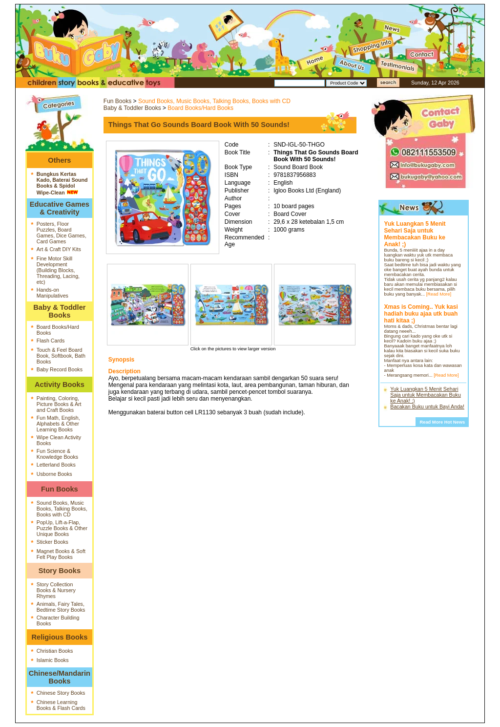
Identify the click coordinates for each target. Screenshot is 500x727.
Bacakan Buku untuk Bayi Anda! (427, 406)
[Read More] (438, 294)
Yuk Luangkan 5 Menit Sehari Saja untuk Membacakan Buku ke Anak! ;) (425, 395)
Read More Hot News (442, 422)
